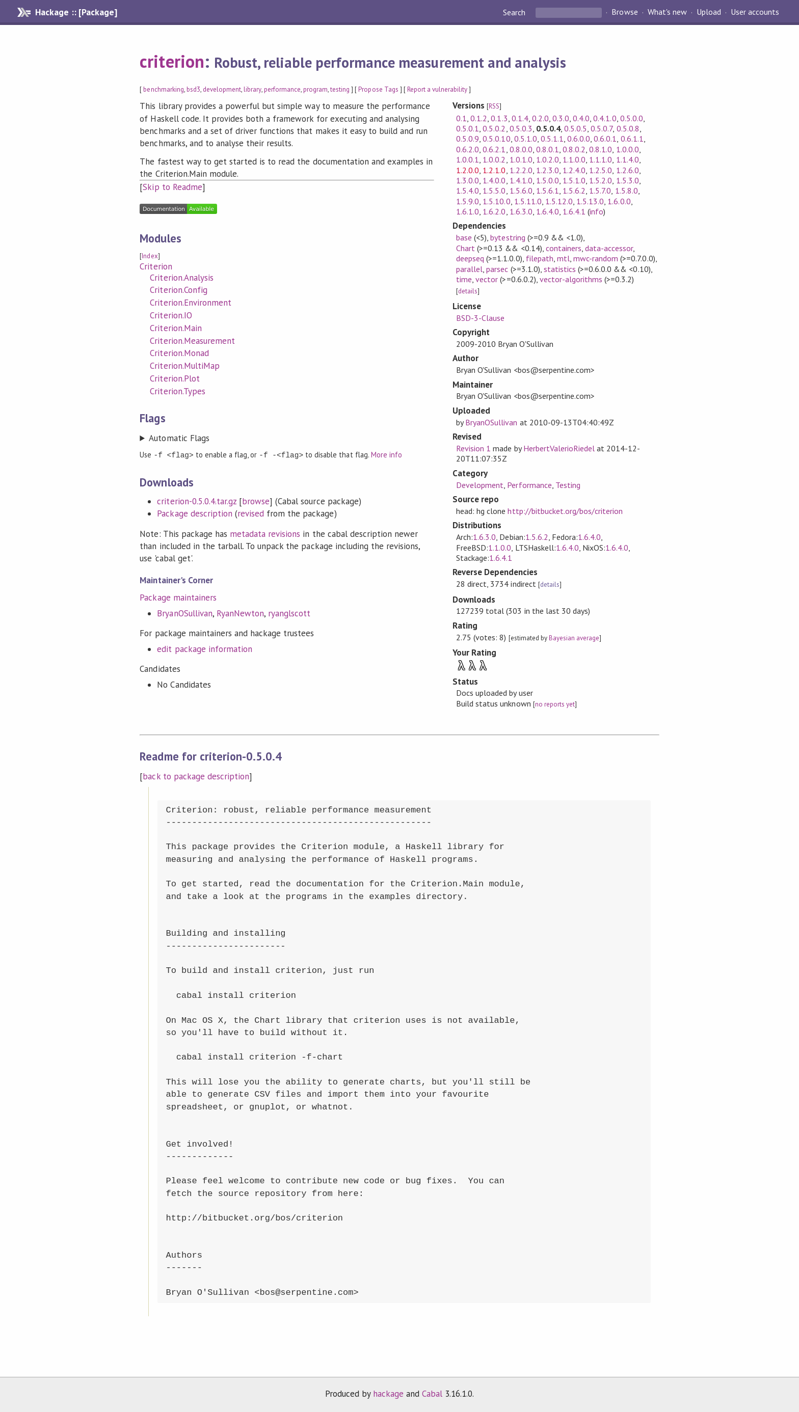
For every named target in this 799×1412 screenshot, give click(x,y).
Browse (624, 12)
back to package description (196, 776)
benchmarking (163, 89)
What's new (667, 12)
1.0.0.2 (494, 159)
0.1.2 (478, 118)
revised (250, 513)
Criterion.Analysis (181, 277)
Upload (709, 12)
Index (149, 256)
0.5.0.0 (631, 118)
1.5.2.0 (600, 180)
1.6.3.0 (521, 211)
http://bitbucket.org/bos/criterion (565, 511)
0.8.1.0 (600, 149)
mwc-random (595, 258)
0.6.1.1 (632, 138)
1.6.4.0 (547, 211)
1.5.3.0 (627, 180)
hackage (388, 1393)
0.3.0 (560, 118)
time (464, 279)
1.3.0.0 (467, 180)
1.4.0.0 (494, 180)
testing (340, 89)
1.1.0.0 (574, 159)
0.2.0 (540, 118)
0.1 (461, 118)
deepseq (470, 258)
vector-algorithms (571, 279)
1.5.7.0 (600, 190)
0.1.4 (520, 118)
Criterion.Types (177, 391)
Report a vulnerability (437, 89)
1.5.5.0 (494, 190)
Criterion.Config (178, 289)
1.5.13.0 (590, 201)
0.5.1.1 (552, 138)
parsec (497, 269)
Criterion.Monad (179, 353)
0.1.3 (499, 118)
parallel (469, 269)
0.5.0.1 (467, 128)
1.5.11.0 (528, 201)
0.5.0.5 (575, 128)
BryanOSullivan (184, 612)
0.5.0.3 (521, 128)
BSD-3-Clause (480, 318)
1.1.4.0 (627, 159)
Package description (194, 513)
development (222, 89)
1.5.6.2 (574, 190)
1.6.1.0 (467, 211)
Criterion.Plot (174, 378)
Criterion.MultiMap (184, 365)
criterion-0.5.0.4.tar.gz (196, 500)
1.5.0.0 (547, 180)
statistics (560, 269)
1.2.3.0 (547, 170)
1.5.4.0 (467, 190)
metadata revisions (265, 533)
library (252, 89)
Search (515, 12)
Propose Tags (378, 89)
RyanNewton (240, 612)
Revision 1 (473, 448)
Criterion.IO (171, 315)
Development (479, 485)
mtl (563, 258)
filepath (539, 258)
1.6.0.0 (618, 201)
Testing (567, 485)
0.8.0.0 (521, 149)
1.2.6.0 (627, 170)
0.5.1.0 (525, 138)
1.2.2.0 (521, 170)
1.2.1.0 (494, 170)
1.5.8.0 (626, 190)
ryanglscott (289, 612)
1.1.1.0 (600, 159)
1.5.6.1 (547, 190)
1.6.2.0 (494, 211)
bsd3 (193, 89)
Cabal (432, 1393)
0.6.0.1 (605, 138)
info (596, 211)
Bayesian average (574, 638)
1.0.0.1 (467, 159)
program (315, 89)
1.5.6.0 (521, 190)
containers (563, 248)
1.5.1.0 (574, 180)
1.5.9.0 (467, 201)
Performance (529, 485)
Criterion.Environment (190, 302)
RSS (494, 106)
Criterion (156, 266)
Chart (465, 248)
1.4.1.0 (521, 180)
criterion (172, 61)
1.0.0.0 (627, 149)
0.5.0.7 (601, 128)
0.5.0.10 (496, 138)
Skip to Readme (172, 187)
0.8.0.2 (574, 149)
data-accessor (609, 248)
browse (256, 500)
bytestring (507, 237)
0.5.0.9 (467, 138)
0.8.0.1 (547, 149)
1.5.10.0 (496, 201)
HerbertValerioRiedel (559, 448)
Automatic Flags (179, 438)
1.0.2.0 (547, 159)
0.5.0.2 (494, 128)
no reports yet (555, 704)
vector (486, 279)
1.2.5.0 (600, 170)
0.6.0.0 (578, 138)
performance (282, 89)
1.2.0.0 (467, 170)
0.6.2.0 (467, 149)
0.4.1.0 (604, 118)
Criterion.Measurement (192, 340)
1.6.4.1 (574, 211)
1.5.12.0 (559, 201)
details (467, 291)
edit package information (204, 648)
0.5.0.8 (628, 128)
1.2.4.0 (574, 170)
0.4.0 (581, 118)
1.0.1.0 (521, 159)
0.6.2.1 (494, 149)
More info (386, 454)
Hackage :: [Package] (76, 12)
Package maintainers (178, 597)
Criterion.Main (175, 328)
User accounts (755, 12)
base (464, 237)
